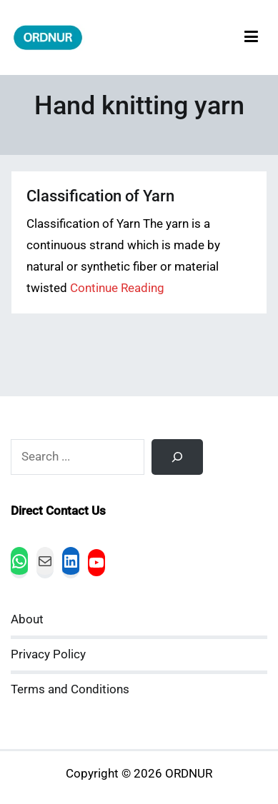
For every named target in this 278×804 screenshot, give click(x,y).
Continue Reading (117, 288)
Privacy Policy (48, 654)
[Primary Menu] (251, 37)
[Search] (177, 457)
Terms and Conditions (70, 689)
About (27, 619)
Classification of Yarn (100, 196)
